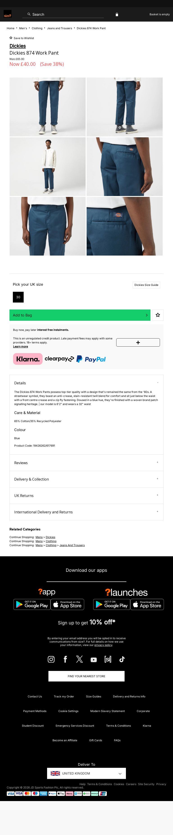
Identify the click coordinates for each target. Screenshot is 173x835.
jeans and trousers (72, 545)
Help (82, 784)
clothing (51, 541)
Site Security (146, 784)
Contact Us (35, 696)
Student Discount (33, 725)
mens (39, 537)
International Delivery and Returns (86, 512)
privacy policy (103, 645)
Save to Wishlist (23, 38)
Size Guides (93, 696)
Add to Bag (22, 315)
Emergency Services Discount (75, 725)
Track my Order (64, 696)
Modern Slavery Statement (107, 711)
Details (86, 383)
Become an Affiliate (64, 740)
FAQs (117, 740)
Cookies (119, 784)
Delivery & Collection (86, 479)
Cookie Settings (68, 711)
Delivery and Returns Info (129, 696)
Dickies (50, 537)
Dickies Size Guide (146, 285)
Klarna (147, 725)
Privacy (161, 784)
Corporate (143, 711)
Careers (131, 784)
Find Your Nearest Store (86, 676)
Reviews (86, 462)
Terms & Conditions (118, 725)
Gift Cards (95, 740)
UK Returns (86, 495)
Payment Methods (34, 711)
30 (18, 297)
